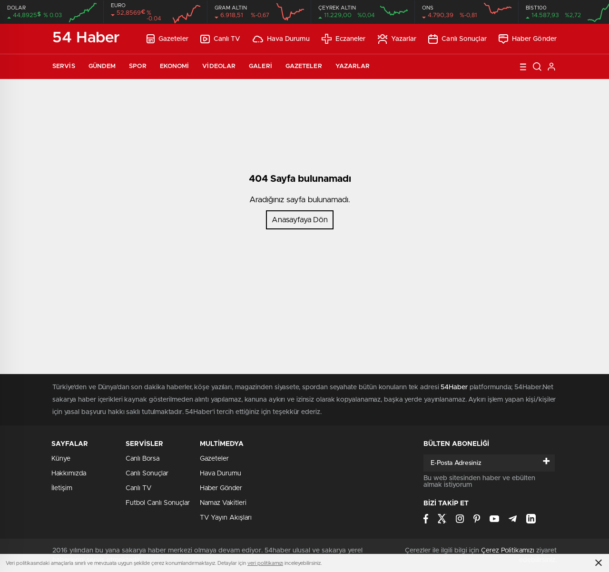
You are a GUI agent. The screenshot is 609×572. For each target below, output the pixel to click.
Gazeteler (167, 38)
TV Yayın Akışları (226, 517)
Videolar (219, 66)
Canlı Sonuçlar (457, 39)
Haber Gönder (528, 39)
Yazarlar (397, 39)
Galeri (260, 66)
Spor (137, 66)
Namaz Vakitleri (223, 503)
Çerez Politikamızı (507, 550)
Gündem (102, 66)
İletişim (61, 488)
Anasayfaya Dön (300, 220)
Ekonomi (174, 66)
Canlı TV (220, 39)
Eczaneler (344, 39)
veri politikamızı (265, 563)
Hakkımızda (68, 473)
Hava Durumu (281, 39)
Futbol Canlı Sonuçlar (158, 503)
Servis (63, 66)
